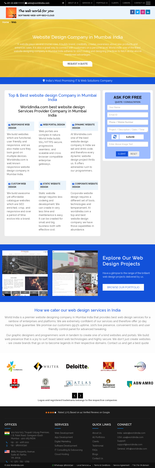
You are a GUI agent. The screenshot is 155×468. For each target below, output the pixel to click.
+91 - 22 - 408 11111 (20, 442)
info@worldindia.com (136, 449)
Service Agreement (121, 465)
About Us (96, 433)
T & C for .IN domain (140, 465)
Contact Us (97, 458)
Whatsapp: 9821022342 (62, 465)
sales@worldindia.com (37, 3)
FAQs (94, 450)
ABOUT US (73, 3)
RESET (133, 154)
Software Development (66, 446)
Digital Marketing (63, 441)
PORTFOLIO (101, 3)
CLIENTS (115, 3)
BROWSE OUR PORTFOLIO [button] (123, 287)
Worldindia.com (17, 465)
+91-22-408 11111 (14, 3)
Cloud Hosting (62, 454)
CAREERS (126, 3)
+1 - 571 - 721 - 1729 (20, 461)
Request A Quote (78, 64)
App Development (64, 437)
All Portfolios (98, 437)
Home (5, 22)
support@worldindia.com (129, 444)
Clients (95, 441)
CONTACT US (139, 3)
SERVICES (87, 3)
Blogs (95, 454)
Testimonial (97, 446)
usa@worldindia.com (133, 437)
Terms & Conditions (102, 465)
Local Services (84, 465)
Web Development (64, 433)
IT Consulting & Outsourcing (68, 450)
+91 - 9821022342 (19, 445)
